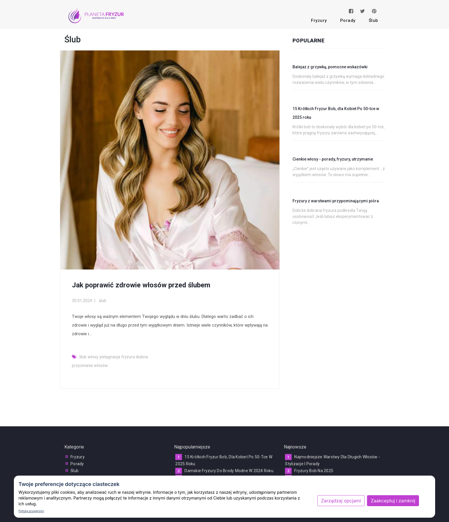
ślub (373, 20)
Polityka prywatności (31, 510)
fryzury (319, 20)
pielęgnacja (110, 357)
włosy (93, 357)
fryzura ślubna (134, 357)
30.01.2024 (82, 300)
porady (347, 20)
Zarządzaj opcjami (341, 501)
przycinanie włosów (90, 365)
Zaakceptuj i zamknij (393, 501)
